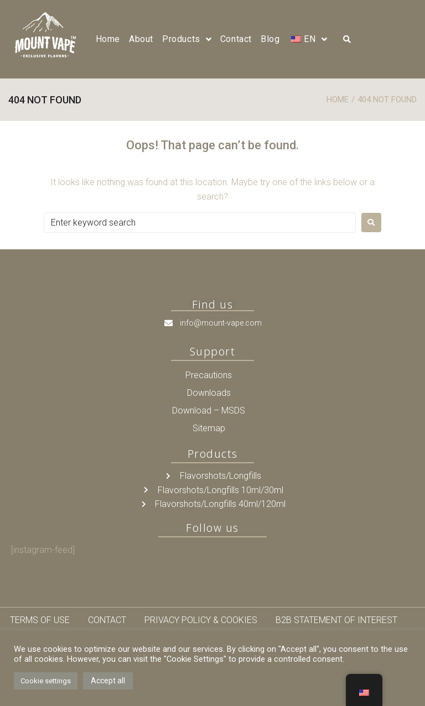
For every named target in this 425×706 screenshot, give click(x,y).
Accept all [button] (108, 680)
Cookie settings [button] (45, 681)
